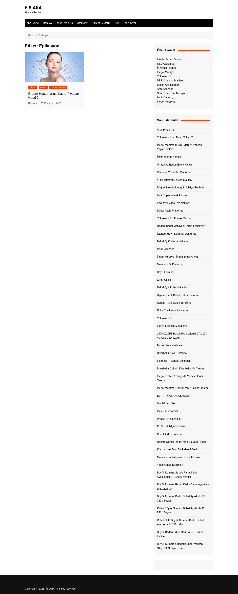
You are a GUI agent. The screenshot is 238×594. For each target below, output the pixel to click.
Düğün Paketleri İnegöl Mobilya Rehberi (180, 187)
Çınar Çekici (164, 279)
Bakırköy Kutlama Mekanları (173, 241)
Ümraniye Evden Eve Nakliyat (174, 164)
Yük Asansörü (165, 76)
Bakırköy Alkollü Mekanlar (172, 287)
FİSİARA (33, 7)
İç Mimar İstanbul (167, 67)
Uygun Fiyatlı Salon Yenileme (174, 302)
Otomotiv (82, 23)
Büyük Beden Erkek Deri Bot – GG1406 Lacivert (180, 534)
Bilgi (116, 23)
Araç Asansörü (165, 89)
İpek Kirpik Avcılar (167, 411)
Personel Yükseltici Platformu (174, 172)
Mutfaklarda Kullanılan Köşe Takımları (179, 457)
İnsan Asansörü (166, 249)
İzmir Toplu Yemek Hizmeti (172, 195)
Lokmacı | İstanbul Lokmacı (173, 360)
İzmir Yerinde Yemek (169, 156)
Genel (43, 87)
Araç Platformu (166, 129)
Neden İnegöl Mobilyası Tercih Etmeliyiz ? (181, 226)
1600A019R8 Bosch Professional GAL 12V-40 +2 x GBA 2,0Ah (182, 335)
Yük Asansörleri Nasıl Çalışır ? (175, 137)
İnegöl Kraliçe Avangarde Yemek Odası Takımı (180, 378)
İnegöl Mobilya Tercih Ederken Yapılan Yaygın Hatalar (179, 147)
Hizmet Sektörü (101, 23)
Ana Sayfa (32, 23)
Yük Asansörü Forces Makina (174, 218)
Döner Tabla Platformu (170, 210)
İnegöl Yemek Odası (169, 59)
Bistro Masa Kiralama (169, 345)
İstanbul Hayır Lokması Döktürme (176, 233)
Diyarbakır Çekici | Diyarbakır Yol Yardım (180, 368)
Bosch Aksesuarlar (168, 84)
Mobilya (47, 23)
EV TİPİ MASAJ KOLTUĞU (173, 395)
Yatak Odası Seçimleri (170, 464)
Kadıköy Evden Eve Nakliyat (173, 202)
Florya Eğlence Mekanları (172, 325)
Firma (32, 87)
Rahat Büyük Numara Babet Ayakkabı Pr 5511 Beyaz (181, 510)
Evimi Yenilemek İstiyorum (172, 310)
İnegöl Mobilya (64, 23)
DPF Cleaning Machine (170, 80)
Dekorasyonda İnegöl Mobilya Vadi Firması (182, 441)
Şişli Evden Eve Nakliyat (171, 93)
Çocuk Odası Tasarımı (170, 434)
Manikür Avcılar (166, 403)
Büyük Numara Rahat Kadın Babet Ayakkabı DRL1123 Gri (183, 486)
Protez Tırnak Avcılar (169, 418)
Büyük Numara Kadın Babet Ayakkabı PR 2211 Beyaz (181, 498)
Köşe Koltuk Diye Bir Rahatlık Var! (177, 449)
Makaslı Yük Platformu (170, 264)
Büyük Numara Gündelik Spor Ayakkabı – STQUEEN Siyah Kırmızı (181, 546)
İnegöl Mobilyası (166, 101)
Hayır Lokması (165, 272)
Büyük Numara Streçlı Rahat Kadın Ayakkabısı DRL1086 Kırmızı (177, 474)
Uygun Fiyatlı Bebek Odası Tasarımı (178, 295)
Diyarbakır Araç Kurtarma (172, 353)
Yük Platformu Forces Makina (174, 180)
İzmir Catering (165, 97)
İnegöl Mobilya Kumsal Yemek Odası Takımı (183, 388)
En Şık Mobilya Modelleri (171, 426)
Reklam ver (129, 23)
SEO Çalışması (166, 63)
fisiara (33, 103)
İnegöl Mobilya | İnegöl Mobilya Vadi (178, 256)
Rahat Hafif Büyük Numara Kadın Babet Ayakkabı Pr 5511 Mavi (180, 522)
